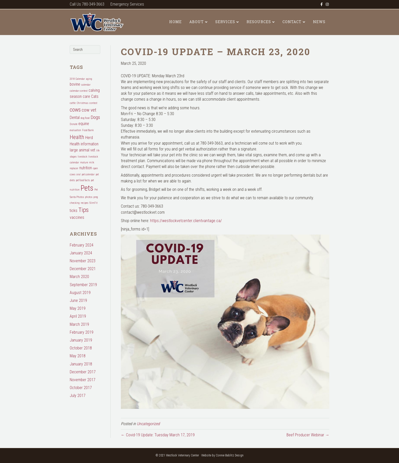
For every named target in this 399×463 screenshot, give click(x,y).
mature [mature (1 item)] (84, 162)
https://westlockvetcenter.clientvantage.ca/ (186, 220)
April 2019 (78, 316)
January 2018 (81, 364)
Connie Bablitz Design (230, 455)
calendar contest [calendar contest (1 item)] (79, 90)
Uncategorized (148, 423)
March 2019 (79, 324)
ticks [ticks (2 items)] (73, 210)
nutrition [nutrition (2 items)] (85, 167)
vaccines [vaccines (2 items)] (77, 217)
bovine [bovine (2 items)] (75, 84)
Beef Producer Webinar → (308, 435)
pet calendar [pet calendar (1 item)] (88, 174)
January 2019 (81, 340)
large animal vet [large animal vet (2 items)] (82, 150)
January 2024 (81, 253)
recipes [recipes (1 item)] (84, 203)
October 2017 (81, 387)
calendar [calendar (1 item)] (86, 84)
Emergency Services (127, 4)
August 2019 (80, 292)
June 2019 (78, 300)
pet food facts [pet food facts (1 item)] (83, 180)
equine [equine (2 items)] (83, 123)
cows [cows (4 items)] (75, 109)
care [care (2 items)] (86, 96)
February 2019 (81, 332)
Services (225, 21)
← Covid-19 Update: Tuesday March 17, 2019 (158, 435)
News (319, 21)
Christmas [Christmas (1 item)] (82, 103)
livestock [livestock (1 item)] (82, 156)
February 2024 (81, 245)
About (196, 21)
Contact (292, 21)
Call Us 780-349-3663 (87, 4)
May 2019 (78, 308)
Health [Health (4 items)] (77, 137)
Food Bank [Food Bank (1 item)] (88, 130)
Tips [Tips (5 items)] (83, 209)
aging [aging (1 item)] (89, 79)
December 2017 (83, 371)
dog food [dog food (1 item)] (85, 118)
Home (175, 21)
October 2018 (81, 348)
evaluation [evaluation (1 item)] (75, 130)
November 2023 (82, 260)
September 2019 (83, 284)
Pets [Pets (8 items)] (87, 188)
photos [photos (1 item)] (88, 197)
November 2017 (82, 379)
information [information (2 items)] (89, 144)
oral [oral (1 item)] (78, 174)
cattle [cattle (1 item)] (73, 103)
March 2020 (79, 276)
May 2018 (78, 355)
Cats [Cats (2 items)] (94, 96)
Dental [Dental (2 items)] (75, 117)
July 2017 (78, 395)
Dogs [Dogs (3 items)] (95, 117)
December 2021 (83, 268)
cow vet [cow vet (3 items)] (89, 110)
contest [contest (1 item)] (93, 103)
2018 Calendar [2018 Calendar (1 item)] (77, 79)
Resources (259, 21)
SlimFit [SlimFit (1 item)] (93, 203)
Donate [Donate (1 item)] (73, 124)
